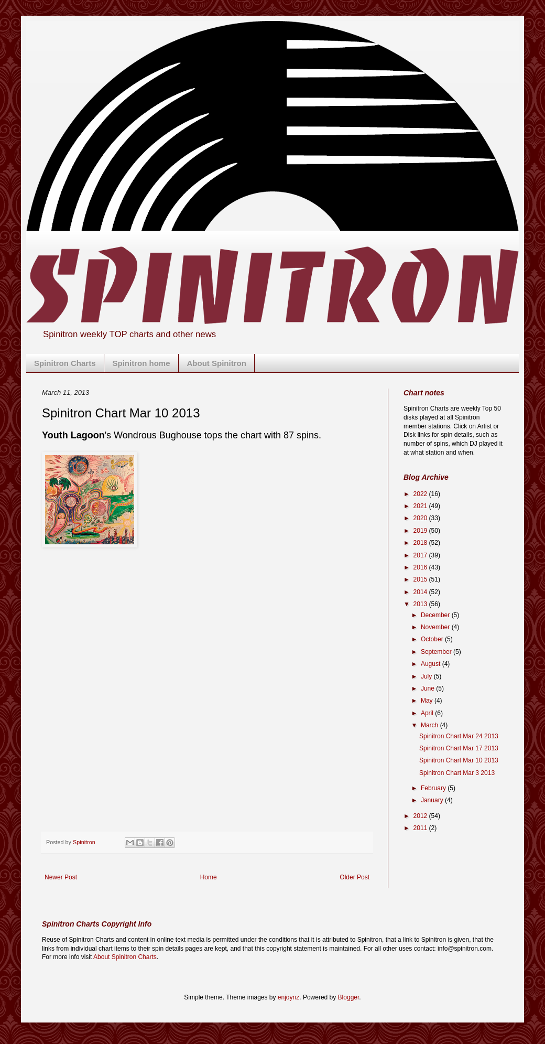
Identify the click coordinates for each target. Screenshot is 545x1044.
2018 (421, 542)
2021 (421, 506)
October (433, 639)
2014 (421, 592)
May (427, 700)
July (427, 676)
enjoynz (288, 997)
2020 (421, 518)
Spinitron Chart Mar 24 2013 (458, 736)
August (431, 664)
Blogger (348, 997)
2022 (421, 494)
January (433, 800)
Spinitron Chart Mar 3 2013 (457, 773)
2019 (421, 530)
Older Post (354, 877)
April (428, 713)
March (430, 725)
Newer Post (61, 877)
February (434, 788)
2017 (421, 555)
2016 (421, 567)
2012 (421, 816)
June (428, 688)
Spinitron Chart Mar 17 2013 (458, 748)
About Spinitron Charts (125, 957)
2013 (421, 604)
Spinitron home (141, 363)
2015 (421, 579)
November (436, 627)
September (437, 651)
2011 (421, 828)
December (436, 615)
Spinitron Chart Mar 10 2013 (458, 760)
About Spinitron (216, 363)
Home (208, 877)
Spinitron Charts (65, 363)
